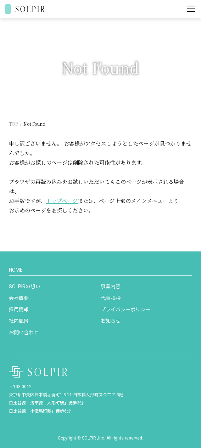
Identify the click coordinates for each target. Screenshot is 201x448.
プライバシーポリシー (125, 309)
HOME (16, 270)
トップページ (62, 200)
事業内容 (111, 286)
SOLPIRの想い (24, 286)
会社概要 (19, 298)
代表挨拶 (111, 298)
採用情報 (19, 309)
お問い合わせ (24, 332)
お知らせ (111, 321)
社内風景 (19, 321)
